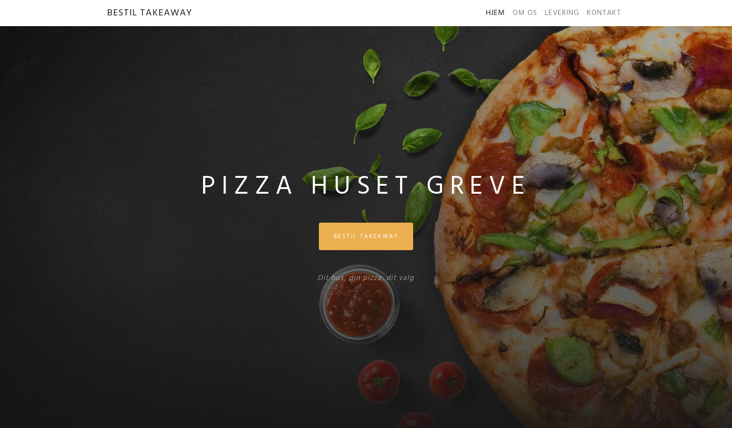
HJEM (497, 13)
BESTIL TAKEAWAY (149, 13)
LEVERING (562, 13)
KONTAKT (604, 13)
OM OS (525, 13)
